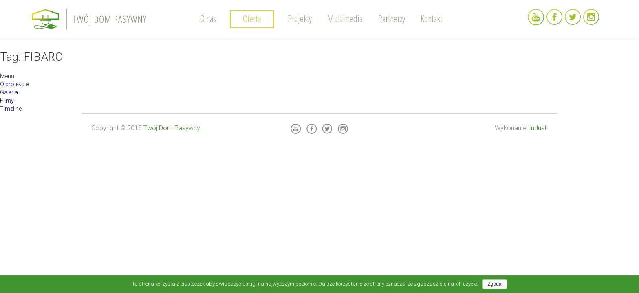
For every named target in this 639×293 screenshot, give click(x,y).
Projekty (300, 18)
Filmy (7, 100)
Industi (538, 128)
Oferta (252, 18)
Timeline (11, 108)
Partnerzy (391, 18)
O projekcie (14, 84)
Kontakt (431, 18)
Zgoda (494, 284)
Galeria (9, 92)
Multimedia (345, 18)
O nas (208, 18)
